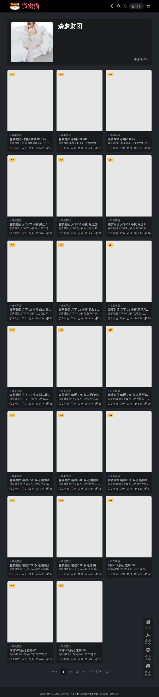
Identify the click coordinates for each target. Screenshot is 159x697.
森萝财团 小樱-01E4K (121, 139)
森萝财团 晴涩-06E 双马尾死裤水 (127, 396)
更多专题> (141, 59)
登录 (136, 6)
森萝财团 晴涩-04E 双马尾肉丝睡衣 (78, 481)
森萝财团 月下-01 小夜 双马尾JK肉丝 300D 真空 (30, 396)
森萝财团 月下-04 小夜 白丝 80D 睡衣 (128, 226)
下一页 (95, 672)
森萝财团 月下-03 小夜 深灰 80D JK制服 (79, 311)
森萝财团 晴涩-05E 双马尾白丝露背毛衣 (29, 481)
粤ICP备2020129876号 (107, 694)
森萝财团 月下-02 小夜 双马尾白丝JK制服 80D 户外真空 (128, 311)
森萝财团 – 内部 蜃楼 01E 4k (28, 139)
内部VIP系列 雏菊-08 (121, 565)
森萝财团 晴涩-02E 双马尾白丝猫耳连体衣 (29, 567)
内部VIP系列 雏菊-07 (23, 650)
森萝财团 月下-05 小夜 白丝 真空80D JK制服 (29, 311)
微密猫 (65, 694)
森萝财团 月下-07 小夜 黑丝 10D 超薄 (30, 226)
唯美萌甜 (17, 135)
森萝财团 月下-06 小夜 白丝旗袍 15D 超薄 (79, 226)
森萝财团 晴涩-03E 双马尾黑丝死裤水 (127, 481)
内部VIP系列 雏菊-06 (72, 650)
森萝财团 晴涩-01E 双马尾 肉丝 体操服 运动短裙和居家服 (79, 567)
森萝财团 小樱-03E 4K (73, 139)
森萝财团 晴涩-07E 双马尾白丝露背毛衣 (78, 396)
